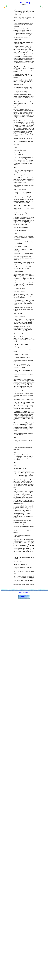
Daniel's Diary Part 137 (24, 592)
